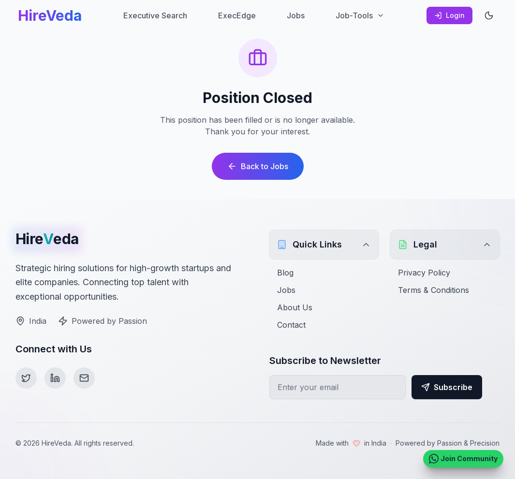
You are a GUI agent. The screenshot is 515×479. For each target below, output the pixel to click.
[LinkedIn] (55, 378)
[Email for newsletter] (337, 387)
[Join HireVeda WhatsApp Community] (463, 458)
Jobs (296, 15)
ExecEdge (237, 15)
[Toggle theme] (489, 15)
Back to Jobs (257, 166)
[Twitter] (26, 378)
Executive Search (155, 15)
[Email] (84, 378)
